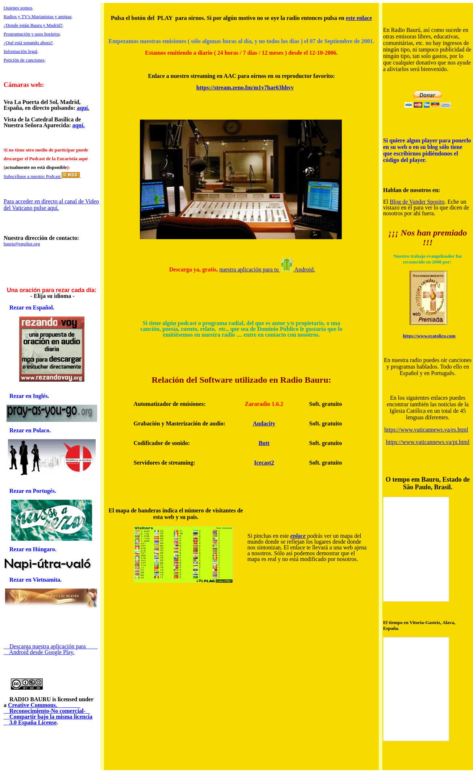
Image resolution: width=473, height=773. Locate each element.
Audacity (264, 423)
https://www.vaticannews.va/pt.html (427, 442)
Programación (17, 34)
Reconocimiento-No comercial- (47, 711)
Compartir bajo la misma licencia (48, 717)
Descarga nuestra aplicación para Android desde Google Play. (50, 649)
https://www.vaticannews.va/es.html (426, 430)
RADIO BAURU (27, 699)
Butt (263, 443)
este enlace (359, 18)
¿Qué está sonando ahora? (28, 42)
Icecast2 (264, 463)
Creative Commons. (44, 705)
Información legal (20, 51)
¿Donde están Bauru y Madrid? (33, 25)
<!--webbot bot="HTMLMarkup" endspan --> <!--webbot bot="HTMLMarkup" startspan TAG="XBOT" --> (416, 549)
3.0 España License (30, 722)
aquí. (83, 108)
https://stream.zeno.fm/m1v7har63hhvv (245, 87)
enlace (298, 536)
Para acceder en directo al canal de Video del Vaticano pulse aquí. (51, 204)
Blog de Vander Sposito (417, 202)
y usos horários (45, 34)
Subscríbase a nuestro (24, 176)
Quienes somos (18, 8)
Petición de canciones (24, 60)
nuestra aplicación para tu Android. (267, 269)
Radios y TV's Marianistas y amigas (37, 16)
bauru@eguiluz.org (22, 243)
